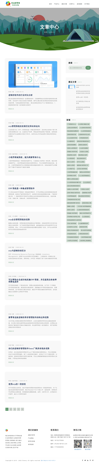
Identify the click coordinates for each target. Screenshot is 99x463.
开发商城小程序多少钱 (73, 216)
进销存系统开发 (71, 134)
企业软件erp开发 (72, 227)
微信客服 (87, 444)
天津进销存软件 (84, 138)
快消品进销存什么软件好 (74, 220)
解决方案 (64, 4)
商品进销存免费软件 (73, 131)
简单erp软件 (71, 209)
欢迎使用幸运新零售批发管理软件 (83, 108)
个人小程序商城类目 (84, 175)
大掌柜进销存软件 (83, 233)
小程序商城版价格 (72, 172)
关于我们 (87, 4)
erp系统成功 (85, 216)
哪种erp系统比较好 (72, 179)
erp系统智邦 (71, 158)
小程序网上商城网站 (85, 240)
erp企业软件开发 (72, 138)
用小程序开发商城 (86, 230)
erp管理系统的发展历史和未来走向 (24, 126)
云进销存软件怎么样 (84, 134)
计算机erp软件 (85, 189)
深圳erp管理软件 (72, 148)
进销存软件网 (83, 227)
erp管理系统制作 (86, 131)
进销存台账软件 (83, 144)
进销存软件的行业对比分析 (21, 95)
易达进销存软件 (81, 158)
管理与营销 (31, 441)
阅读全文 (11, 109)
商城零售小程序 (71, 155)
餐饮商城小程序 (83, 155)
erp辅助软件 (71, 141)
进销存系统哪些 (71, 144)
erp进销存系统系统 (85, 127)
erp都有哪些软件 (83, 223)
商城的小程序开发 (72, 151)
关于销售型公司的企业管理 (83, 102)
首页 (50, 4)
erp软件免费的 (84, 148)
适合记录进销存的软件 (73, 186)
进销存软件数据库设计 (83, 141)
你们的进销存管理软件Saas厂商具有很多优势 (29, 348)
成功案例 (79, 4)
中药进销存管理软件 (73, 237)
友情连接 (31, 444)
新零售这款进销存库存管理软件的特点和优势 (29, 317)
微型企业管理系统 (85, 172)
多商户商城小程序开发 (73, 192)
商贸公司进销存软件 (73, 230)
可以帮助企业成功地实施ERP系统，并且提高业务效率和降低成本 (33, 280)
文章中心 (72, 4)
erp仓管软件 (86, 182)
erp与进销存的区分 (17, 250)
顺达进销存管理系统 (84, 196)
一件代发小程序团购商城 (84, 206)
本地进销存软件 (71, 233)
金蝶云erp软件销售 (72, 189)
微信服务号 (78, 444)
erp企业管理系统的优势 (19, 219)
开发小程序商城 (71, 223)
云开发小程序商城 (82, 168)
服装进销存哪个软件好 (73, 203)
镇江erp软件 (71, 162)
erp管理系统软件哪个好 (74, 182)
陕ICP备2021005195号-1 (48, 460)
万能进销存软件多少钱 (73, 199)
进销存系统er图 (86, 203)
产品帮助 (31, 438)
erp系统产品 (71, 168)
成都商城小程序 (86, 192)
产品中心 (56, 4)
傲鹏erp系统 (71, 206)
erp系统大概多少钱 (83, 124)
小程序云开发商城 (72, 240)
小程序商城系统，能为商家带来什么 (25, 157)
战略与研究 (31, 435)
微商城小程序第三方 (82, 165)
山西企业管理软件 (72, 127)
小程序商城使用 (71, 196)
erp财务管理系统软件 (83, 209)
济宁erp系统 (80, 162)
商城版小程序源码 (72, 213)
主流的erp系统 (84, 151)
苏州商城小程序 (71, 175)
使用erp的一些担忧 (17, 384)
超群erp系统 (71, 165)
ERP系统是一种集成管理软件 (22, 188)
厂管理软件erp (71, 124)
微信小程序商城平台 (85, 213)
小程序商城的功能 (86, 237)
